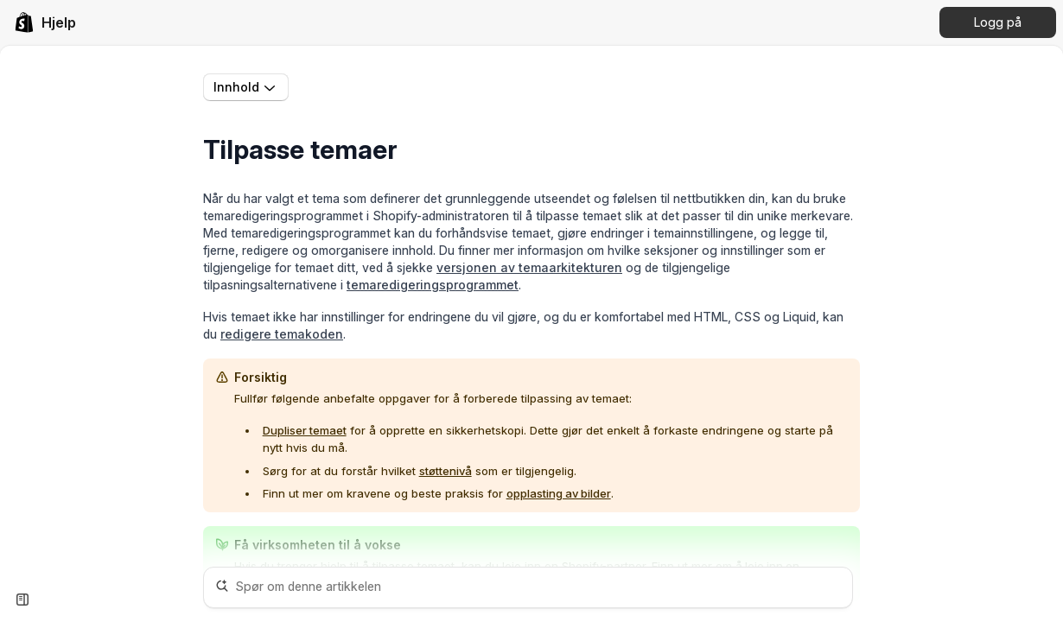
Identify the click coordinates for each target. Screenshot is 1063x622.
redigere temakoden (281, 334)
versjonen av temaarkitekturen (529, 267)
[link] (45, 22)
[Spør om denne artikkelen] (528, 587)
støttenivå (445, 471)
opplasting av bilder (558, 493)
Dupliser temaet (305, 430)
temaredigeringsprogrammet (433, 284)
